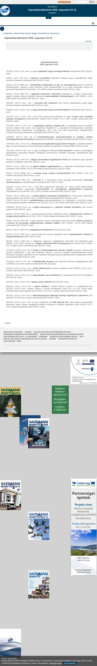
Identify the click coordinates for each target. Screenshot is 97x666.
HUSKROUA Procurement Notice (64, 336)
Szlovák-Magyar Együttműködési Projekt (52, 332)
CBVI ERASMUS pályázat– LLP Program (20, 336)
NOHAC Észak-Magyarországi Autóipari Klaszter (61, 334)
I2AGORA (52, 339)
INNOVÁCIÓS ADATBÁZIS (13, 332)
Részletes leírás (56, 663)
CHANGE (28, 332)
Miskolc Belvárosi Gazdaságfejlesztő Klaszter (25, 339)
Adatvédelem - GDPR (12, 341)
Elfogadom (70, 663)
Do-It (82, 336)
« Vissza (7, 323)
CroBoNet (43, 336)
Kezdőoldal (8, 33)
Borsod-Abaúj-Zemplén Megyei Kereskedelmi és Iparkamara (36, 33)
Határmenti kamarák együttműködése (21, 334)
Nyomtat (88, 41)
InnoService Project (67, 339)
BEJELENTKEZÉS (64, 2)
